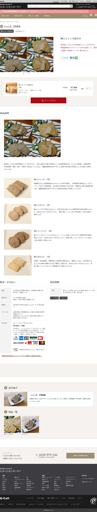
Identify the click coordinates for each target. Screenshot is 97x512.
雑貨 (43, 489)
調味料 (16, 485)
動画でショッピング (47, 477)
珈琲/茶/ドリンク (18, 483)
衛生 (67, 483)
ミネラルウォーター (19, 479)
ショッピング (56, 1)
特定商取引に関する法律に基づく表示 (57, 504)
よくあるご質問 (75, 504)
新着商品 (46, 16)
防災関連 (68, 481)
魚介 (4, 21)
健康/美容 (28, 489)
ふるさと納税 (64, 1)
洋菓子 (4, 487)
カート (96, 17)
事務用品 (56, 485)
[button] (23, 73)
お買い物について (87, 482)
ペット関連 (57, 477)
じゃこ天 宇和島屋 (12, 26)
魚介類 (4, 481)
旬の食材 (28, 481)
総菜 (27, 479)
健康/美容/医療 (69, 485)
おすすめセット (20, 31)
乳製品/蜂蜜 (17, 487)
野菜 (3, 485)
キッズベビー (57, 487)
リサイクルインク (70, 479)
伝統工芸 (56, 489)
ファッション (57, 479)
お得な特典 (88, 1)
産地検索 (28, 485)
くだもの (4, 479)
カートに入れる (50, 100)
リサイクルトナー (70, 477)
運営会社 (2, 504)
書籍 (55, 483)
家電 (43, 483)
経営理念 (10, 504)
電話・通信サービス (73, 1)
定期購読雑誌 (45, 481)
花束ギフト (45, 479)
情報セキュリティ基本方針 (36, 504)
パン (15, 489)
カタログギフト (30, 487)
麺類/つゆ (16, 477)
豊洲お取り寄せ (30, 483)
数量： (83, 88)
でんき (82, 1)
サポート (95, 1)
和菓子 (4, 489)
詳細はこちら (23, 292)
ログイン (91, 17)
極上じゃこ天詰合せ (7, 31)
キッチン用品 (45, 485)
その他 (7, 21)
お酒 (15, 481)
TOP (1, 21)
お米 (3, 477)
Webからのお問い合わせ (80, 456)
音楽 (55, 481)
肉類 (3, 483)
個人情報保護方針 (21, 504)
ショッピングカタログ (88, 479)
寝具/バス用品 (45, 487)
